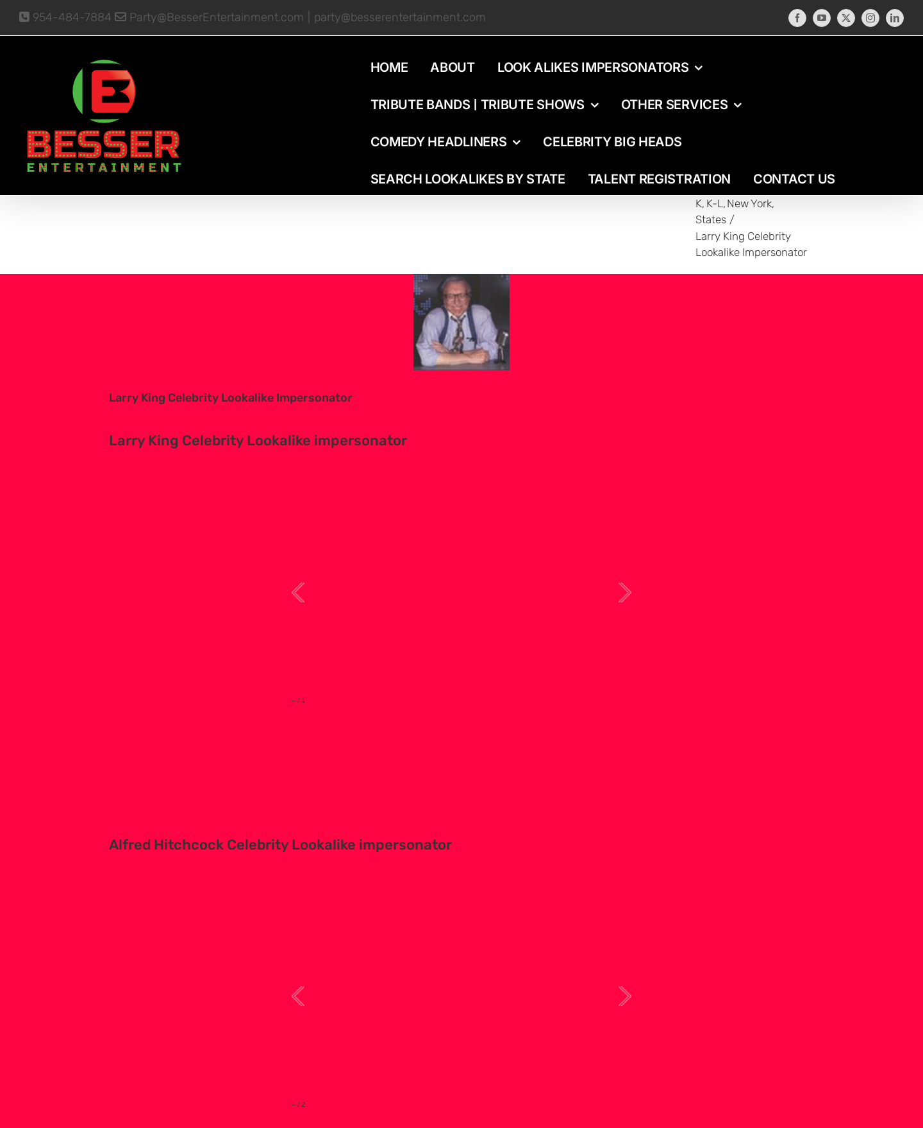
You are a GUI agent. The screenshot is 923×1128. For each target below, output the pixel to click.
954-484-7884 (65, 17)
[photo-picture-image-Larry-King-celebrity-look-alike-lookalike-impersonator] (461, 322)
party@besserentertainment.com (400, 17)
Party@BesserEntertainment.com (209, 17)
